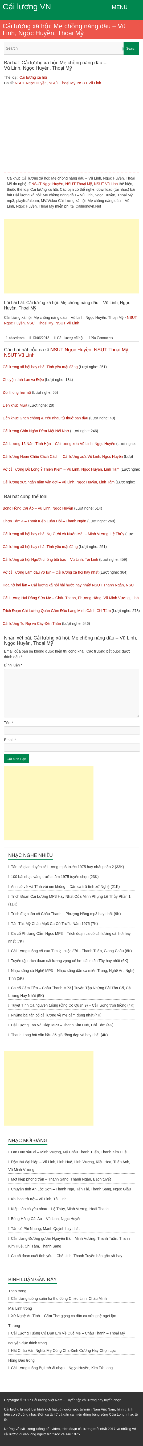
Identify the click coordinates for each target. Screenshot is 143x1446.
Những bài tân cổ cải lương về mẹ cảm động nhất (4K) (56, 1015)
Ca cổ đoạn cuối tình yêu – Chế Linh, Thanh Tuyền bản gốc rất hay (66, 1256)
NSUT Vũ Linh (89, 83)
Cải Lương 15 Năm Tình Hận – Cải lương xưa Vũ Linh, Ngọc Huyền (59, 444)
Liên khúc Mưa (15, 405)
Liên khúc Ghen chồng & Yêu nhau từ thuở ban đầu (45, 418)
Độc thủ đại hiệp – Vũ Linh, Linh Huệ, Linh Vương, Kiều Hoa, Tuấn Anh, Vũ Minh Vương (69, 1166)
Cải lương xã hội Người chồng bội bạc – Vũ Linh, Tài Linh (50, 559)
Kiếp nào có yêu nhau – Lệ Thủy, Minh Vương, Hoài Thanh (60, 1209)
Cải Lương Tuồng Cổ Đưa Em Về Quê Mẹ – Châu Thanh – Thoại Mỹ (68, 1333)
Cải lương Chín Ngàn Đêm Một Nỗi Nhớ (36, 431)
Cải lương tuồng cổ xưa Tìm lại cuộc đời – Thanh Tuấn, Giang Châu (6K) (71, 951)
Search (131, 48)
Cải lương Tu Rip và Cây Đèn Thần (32, 623)
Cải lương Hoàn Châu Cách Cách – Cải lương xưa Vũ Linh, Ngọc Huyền (63, 456)
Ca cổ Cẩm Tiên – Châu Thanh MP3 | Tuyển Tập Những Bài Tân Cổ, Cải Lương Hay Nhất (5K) (70, 992)
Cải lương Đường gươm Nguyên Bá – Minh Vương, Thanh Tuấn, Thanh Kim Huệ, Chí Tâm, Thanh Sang (69, 1242)
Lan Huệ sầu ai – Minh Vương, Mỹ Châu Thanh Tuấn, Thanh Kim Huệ (69, 1152)
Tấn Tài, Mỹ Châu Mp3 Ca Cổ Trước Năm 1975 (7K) (54, 923)
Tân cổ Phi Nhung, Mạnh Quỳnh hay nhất (45, 1228)
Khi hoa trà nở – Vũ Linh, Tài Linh (39, 1199)
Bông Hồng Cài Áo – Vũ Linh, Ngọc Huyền (38, 508)
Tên (8, 723)
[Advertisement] (71, 256)
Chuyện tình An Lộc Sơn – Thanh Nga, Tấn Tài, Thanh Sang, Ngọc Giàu (71, 1189)
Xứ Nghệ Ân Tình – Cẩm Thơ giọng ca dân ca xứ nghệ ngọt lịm (63, 1316)
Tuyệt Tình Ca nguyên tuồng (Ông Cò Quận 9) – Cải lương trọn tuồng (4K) (72, 1005)
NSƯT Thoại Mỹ (61, 83)
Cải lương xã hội (33, 77)
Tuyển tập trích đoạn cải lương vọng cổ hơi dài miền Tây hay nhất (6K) (69, 961)
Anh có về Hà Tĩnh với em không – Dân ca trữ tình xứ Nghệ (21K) (65, 886)
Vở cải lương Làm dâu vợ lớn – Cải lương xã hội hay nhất (51, 572)
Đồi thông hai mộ (17, 392)
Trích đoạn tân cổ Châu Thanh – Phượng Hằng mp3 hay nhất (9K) (66, 914)
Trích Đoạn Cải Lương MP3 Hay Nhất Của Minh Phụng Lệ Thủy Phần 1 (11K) (69, 900)
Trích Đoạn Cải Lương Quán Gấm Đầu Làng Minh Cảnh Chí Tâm (57, 611)
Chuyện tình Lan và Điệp (23, 380)
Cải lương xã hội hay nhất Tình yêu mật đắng (40, 367)
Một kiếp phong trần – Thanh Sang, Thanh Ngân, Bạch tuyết (61, 1179)
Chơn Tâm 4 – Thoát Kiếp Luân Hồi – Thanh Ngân (44, 521)
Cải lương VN (27, 6)
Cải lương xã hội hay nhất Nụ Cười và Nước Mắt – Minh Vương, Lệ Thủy (63, 534)
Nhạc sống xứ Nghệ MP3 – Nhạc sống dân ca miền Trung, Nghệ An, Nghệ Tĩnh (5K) (71, 974)
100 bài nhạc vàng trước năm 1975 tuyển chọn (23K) (55, 877)
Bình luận (13, 665)
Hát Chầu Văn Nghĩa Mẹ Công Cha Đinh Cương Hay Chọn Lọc (63, 1350)
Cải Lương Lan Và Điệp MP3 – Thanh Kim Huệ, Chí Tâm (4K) (62, 1025)
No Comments (102, 338)
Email (10, 740)
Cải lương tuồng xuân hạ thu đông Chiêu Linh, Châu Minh (59, 1298)
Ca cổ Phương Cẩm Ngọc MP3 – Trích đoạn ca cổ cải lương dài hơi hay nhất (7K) (69, 937)
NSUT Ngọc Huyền (30, 83)
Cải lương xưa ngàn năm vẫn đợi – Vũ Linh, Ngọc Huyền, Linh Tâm (59, 482)
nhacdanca (16, 338)
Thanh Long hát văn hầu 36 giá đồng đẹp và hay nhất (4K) (59, 1035)
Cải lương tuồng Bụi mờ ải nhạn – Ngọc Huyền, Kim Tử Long (62, 1368)
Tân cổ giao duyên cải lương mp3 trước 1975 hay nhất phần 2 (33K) (67, 867)
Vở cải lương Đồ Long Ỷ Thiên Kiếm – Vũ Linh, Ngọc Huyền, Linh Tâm (61, 469)
